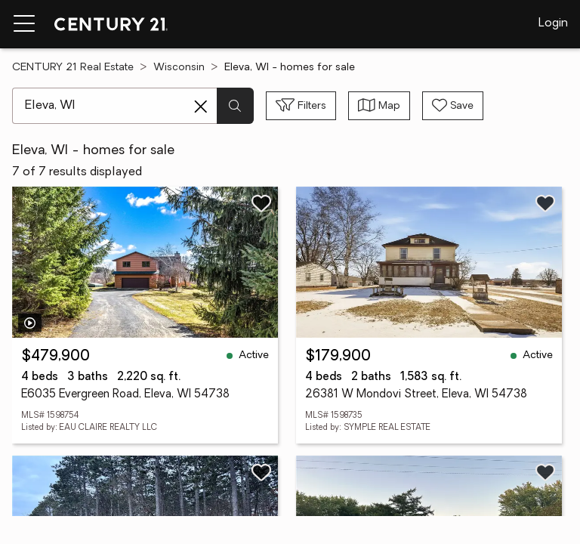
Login (553, 23)
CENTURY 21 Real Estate (73, 67)
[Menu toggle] (24, 24)
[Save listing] (261, 203)
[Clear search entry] (200, 106)
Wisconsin (179, 67)
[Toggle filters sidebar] (301, 105)
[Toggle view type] (379, 105)
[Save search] (452, 105)
